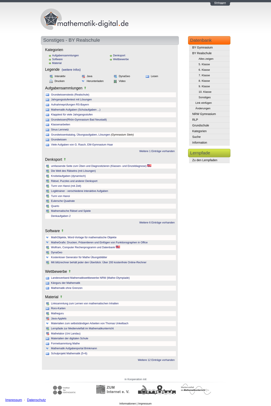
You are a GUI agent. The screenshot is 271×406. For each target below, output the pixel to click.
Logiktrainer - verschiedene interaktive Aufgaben (79, 191)
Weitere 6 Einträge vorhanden (157, 222)
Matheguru (57, 313)
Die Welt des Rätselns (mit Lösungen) (73, 170)
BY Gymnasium (202, 47)
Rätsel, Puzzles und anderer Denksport (74, 181)
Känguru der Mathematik (65, 282)
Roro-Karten (58, 308)
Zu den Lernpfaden (204, 160)
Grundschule (200, 125)
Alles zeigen (206, 58)
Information (199, 142)
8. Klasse (204, 80)
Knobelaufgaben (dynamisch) (68, 176)
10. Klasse (205, 91)
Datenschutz (36, 400)
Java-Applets (58, 318)
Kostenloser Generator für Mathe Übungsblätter (79, 257)
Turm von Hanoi (60, 196)
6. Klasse (204, 69)
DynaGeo (56, 252)
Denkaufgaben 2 (61, 216)
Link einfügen (203, 102)
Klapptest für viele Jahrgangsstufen (72, 114)
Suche (196, 137)
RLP (195, 119)
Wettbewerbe (121, 59)
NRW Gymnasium (204, 114)
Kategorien (199, 131)
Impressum (145, 403)
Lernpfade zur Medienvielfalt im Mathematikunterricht (82, 328)
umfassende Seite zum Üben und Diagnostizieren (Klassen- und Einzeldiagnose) (99, 166)
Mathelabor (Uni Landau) (65, 333)
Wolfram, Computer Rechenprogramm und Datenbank (83, 247)
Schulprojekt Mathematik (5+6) (69, 353)
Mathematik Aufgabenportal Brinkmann (74, 348)
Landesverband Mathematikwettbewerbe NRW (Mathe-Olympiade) (90, 277)
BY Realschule (202, 53)
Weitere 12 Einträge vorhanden (156, 360)
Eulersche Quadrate (63, 201)
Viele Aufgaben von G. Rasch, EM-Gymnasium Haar (82, 144)
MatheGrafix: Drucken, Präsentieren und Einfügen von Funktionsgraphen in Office (99, 242)
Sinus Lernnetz (60, 129)
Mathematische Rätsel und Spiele (71, 210)
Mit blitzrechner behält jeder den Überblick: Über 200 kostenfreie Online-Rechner (99, 262)
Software (57, 59)
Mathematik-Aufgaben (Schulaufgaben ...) (75, 109)
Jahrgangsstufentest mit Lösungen (71, 99)
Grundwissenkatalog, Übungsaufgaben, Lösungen (80, 134)
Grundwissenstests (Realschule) (70, 94)
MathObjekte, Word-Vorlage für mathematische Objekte (83, 237)
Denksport (119, 55)
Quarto (55, 206)
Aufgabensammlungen (65, 55)
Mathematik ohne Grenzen (66, 288)
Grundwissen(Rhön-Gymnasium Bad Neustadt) (79, 119)
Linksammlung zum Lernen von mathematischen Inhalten (85, 303)
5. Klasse (204, 64)
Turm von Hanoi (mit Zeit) (66, 185)
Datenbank (201, 40)
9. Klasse (204, 86)
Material (57, 63)
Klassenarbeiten (60, 124)
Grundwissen (59, 139)
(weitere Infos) (71, 69)
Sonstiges (205, 97)
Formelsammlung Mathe (65, 343)
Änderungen (202, 108)
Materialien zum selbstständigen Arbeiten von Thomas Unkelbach (89, 323)
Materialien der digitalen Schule (69, 338)
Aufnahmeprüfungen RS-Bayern (70, 104)
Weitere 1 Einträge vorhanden (157, 151)
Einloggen (220, 2)
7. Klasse (204, 75)
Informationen (127, 403)
